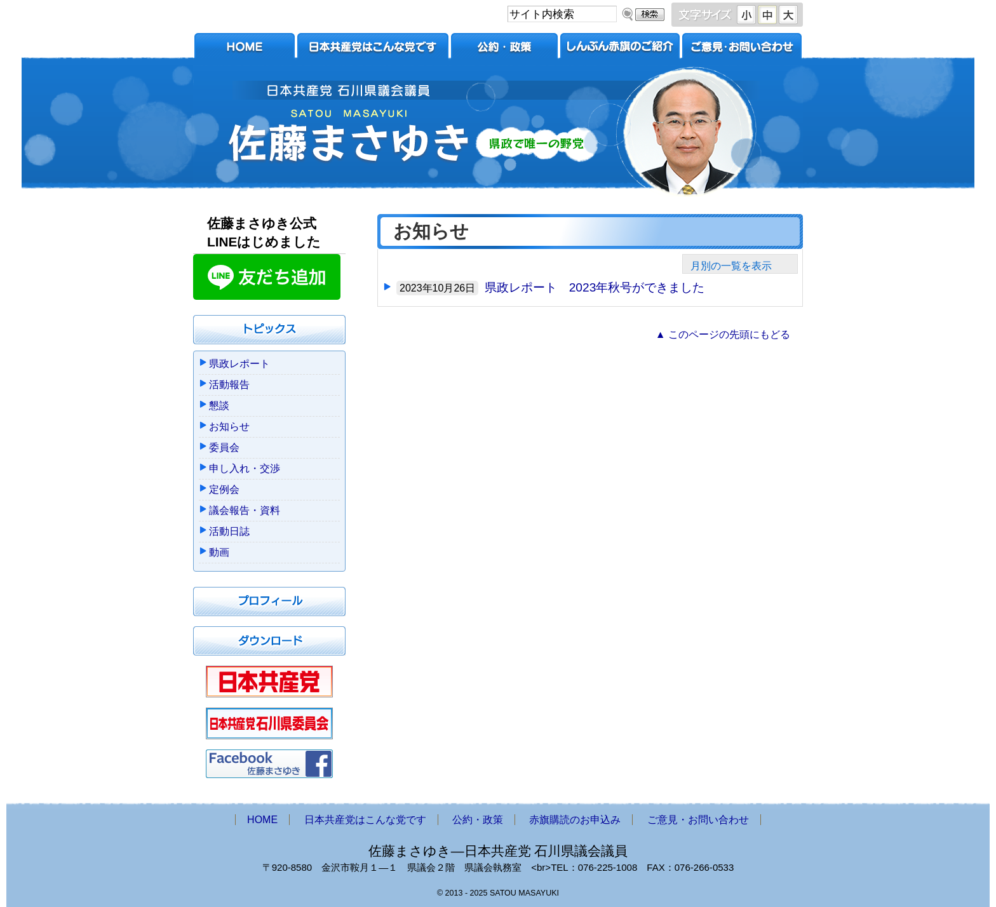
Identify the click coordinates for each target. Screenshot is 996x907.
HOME (244, 49)
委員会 (224, 447)
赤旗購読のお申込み (620, 49)
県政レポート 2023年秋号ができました (595, 287)
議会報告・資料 (244, 510)
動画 (219, 552)
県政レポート (239, 363)
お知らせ (229, 426)
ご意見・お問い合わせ (742, 49)
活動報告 (229, 384)
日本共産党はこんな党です (373, 49)
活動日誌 (229, 531)
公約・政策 (504, 49)
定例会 (224, 489)
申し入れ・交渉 (244, 468)
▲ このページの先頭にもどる (723, 334)
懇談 (219, 405)
